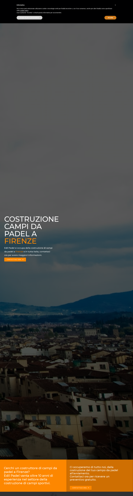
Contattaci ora (114, 3)
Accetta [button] (110, 490)
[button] (115, 477)
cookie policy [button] (24, 483)
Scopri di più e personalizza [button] (29, 490)
